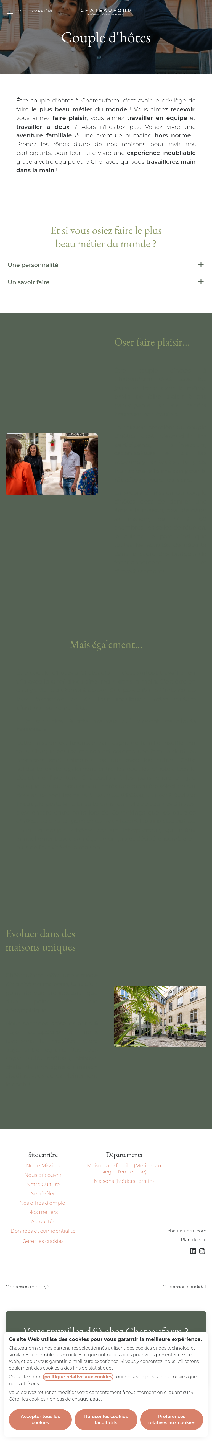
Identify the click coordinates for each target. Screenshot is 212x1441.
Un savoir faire (106, 282)
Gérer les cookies (42, 1241)
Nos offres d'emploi (43, 1203)
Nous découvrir (43, 1175)
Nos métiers (43, 1212)
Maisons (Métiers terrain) (124, 1181)
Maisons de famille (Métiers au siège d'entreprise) (124, 1169)
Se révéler (43, 1194)
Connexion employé (27, 1287)
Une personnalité (106, 265)
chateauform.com (187, 1231)
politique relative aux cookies (78, 1377)
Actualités (43, 1222)
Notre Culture (43, 1184)
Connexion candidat (184, 1287)
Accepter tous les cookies (40, 1419)
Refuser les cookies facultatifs (106, 1419)
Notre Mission (43, 1166)
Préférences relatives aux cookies (171, 1419)
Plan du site (193, 1239)
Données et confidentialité (42, 1231)
